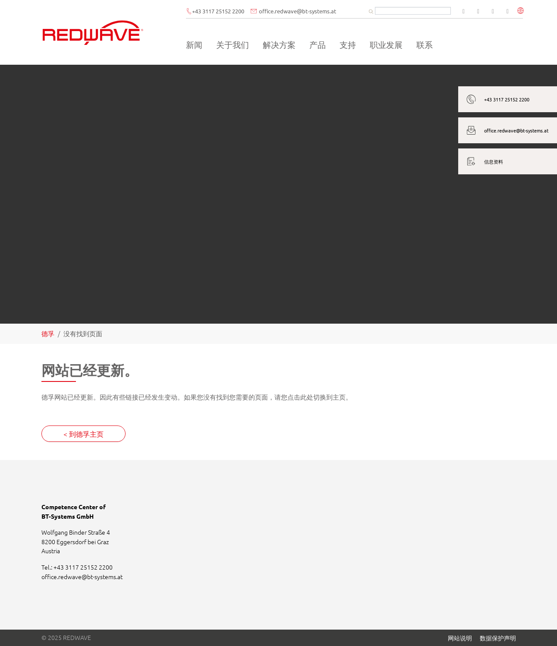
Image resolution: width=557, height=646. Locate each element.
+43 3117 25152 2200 (237, 11)
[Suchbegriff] (413, 11)
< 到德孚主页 (83, 433)
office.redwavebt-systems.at (308, 11)
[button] (521, 11)
